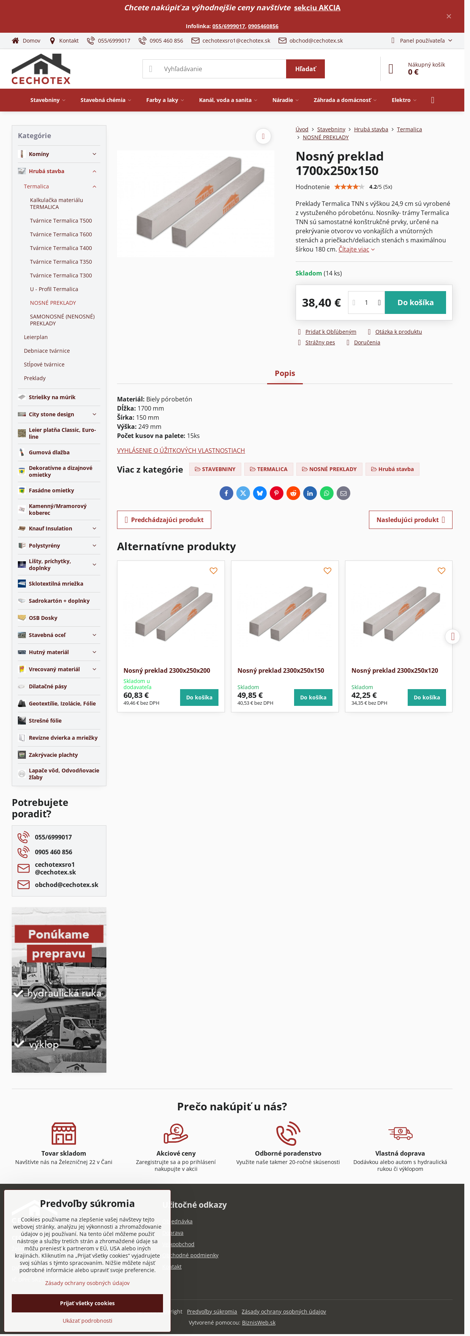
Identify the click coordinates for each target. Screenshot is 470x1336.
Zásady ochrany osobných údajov (284, 1311)
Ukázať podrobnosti (87, 1320)
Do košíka (415, 302)
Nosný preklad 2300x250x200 (166, 670)
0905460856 (263, 26)
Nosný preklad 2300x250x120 (394, 670)
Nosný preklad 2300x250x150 (280, 670)
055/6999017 (228, 26)
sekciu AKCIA (317, 7)
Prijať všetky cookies (87, 1303)
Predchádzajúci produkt (164, 519)
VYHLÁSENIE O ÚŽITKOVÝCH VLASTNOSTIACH (181, 450)
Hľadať (305, 69)
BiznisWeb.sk (258, 1322)
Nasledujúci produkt (411, 519)
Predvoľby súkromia (212, 1311)
